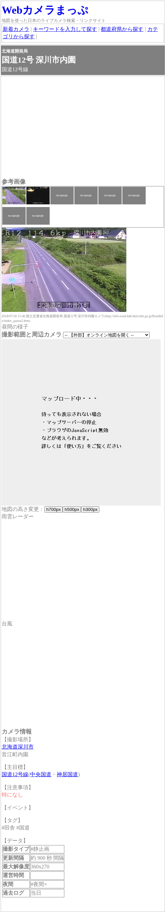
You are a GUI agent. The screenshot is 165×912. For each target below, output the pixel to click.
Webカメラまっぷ (45, 10)
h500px (71, 509)
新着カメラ (16, 29)
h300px (90, 509)
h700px (53, 509)
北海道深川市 (18, 747)
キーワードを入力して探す (65, 29)
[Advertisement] (83, 127)
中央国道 (40, 774)
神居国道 (67, 774)
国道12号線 (15, 774)
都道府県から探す (122, 29)
